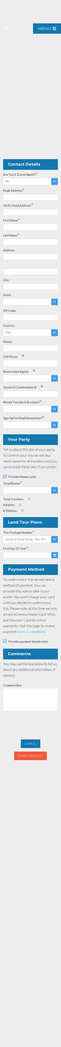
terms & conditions (31, 631)
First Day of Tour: (15, 548)
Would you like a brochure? (21, 402)
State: (7, 295)
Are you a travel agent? (19, 174)
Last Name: (10, 235)
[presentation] (30, 723)
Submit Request (30, 756)
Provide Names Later (22, 477)
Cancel (30, 743)
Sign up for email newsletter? (22, 418)
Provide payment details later (28, 641)
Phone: (7, 342)
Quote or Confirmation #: (20, 387)
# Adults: (9, 505)
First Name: (10, 220)
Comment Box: (12, 685)
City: (6, 280)
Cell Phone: (10, 356)
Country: (9, 325)
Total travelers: (13, 499)
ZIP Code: (9, 310)
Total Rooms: (11, 483)
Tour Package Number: (18, 532)
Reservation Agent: (16, 371)
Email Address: (13, 190)
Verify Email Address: (17, 205)
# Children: (10, 511)
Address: (9, 250)
